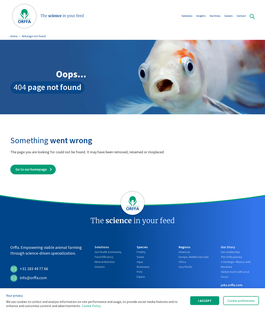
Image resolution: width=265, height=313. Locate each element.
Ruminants (143, 267)
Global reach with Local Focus (235, 274)
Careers (228, 16)
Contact (241, 16)
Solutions (187, 16)
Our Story (215, 16)
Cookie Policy (91, 306)
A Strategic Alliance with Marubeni (236, 264)
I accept (205, 301)
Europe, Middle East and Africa (193, 259)
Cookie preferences (241, 301)
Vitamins (100, 267)
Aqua (140, 262)
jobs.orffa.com (231, 285)
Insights (201, 16)
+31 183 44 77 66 (29, 269)
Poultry (141, 252)
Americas (184, 252)
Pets (140, 272)
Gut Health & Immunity (108, 252)
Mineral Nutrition (105, 262)
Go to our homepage (31, 169)
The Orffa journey (231, 257)
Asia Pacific (186, 267)
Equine (141, 277)
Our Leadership (230, 252)
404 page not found (34, 36)
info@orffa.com (28, 278)
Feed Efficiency (104, 257)
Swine (140, 257)
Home (14, 36)
